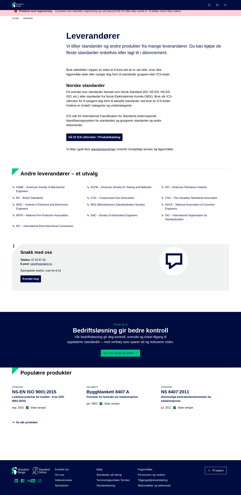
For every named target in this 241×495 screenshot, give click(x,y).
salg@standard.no (41, 270)
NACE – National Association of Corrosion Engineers (190, 212)
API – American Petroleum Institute (186, 193)
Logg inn (221, 6)
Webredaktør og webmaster (154, 485)
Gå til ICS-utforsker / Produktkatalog (94, 143)
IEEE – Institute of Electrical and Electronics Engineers (42, 212)
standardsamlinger (103, 155)
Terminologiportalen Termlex (113, 480)
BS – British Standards (29, 204)
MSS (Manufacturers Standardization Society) (118, 210)
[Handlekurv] (207, 6)
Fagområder (145, 469)
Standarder (40, 6)
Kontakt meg (31, 285)
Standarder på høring (109, 474)
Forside (15, 24)
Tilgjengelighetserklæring (153, 480)
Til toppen (216, 470)
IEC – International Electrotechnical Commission (44, 232)
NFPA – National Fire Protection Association (42, 221)
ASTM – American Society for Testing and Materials (121, 193)
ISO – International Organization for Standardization (186, 223)
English (193, 6)
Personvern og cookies (151, 474)
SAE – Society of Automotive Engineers (114, 221)
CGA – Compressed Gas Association (112, 204)
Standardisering (105, 485)
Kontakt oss (62, 469)
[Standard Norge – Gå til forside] (19, 6)
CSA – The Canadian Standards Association (191, 204)
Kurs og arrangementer (89, 6)
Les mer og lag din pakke (121, 359)
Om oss (59, 474)
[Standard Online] (41, 471)
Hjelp (99, 469)
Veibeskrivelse (63, 480)
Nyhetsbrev (61, 485)
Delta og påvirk (61, 6)
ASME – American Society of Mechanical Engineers (40, 195)
